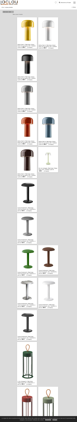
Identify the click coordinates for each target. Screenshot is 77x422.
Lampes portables (9, 7)
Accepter (54, 419)
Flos (3, 7)
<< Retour (74, 7)
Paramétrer (48, 419)
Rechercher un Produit (65, 2)
